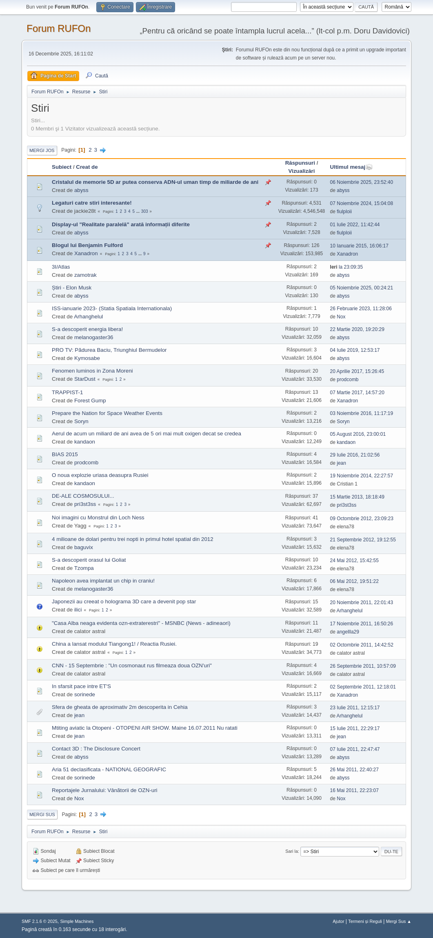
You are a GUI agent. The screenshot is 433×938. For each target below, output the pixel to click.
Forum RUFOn (59, 28)
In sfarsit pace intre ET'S (81, 686)
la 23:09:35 (346, 267)
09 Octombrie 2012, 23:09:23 (361, 518)
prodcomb (347, 379)
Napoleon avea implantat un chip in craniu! (103, 581)
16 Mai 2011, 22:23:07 (354, 790)
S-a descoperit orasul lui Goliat (89, 560)
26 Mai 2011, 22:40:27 (354, 769)
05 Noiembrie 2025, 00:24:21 (361, 288)
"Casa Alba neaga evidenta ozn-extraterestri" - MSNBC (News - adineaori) (141, 623)
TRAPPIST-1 (67, 392)
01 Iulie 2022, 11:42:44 (355, 224)
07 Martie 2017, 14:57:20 (357, 392)
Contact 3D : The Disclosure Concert (96, 749)
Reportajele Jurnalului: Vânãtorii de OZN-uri (105, 790)
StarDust (84, 379)
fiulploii (344, 211)
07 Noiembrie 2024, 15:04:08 (361, 203)
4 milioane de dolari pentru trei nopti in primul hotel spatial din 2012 (132, 539)
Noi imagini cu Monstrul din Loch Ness (98, 517)
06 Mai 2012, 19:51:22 (354, 581)
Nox (341, 317)
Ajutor (338, 921)
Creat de (87, 167)
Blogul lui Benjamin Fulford (87, 245)
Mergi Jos (42, 150)
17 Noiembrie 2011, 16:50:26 (361, 624)
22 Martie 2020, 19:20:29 (357, 329)
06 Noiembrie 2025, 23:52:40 (361, 182)
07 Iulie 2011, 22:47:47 (355, 749)
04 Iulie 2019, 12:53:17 (355, 350)
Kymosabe (87, 358)
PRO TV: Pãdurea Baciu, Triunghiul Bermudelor (109, 350)
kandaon (84, 442)
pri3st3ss (85, 504)
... (138, 211)
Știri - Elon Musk (71, 288)
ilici (78, 610)
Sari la (291, 851)
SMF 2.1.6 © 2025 (40, 921)
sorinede (84, 694)
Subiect (61, 167)
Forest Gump (90, 400)
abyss (81, 190)
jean (341, 463)
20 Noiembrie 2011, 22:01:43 (361, 602)
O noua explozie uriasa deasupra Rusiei (100, 475)
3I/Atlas (61, 267)
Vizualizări (302, 171)
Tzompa (84, 568)
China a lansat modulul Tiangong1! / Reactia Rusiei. (114, 644)
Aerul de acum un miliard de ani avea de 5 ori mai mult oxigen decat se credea (146, 433)
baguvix (83, 547)
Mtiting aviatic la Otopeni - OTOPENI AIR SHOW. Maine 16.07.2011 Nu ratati (145, 728)
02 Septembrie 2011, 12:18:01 (363, 687)
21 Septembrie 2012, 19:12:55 (363, 540)
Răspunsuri (300, 163)
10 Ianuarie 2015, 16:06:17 (359, 246)
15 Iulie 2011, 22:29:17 (355, 728)
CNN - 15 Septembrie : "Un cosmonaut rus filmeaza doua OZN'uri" (132, 665)
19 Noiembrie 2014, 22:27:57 (361, 476)
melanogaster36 (93, 337)
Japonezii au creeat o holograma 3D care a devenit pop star (124, 601)
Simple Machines (76, 921)
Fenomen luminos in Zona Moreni (92, 371)
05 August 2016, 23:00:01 (358, 434)
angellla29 (348, 632)
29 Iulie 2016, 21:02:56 (355, 455)
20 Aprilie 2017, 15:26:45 (357, 371)
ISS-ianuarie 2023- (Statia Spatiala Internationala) (112, 308)
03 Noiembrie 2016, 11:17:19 (361, 413)
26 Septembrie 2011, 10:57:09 (363, 666)
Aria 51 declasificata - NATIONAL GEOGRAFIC (109, 769)
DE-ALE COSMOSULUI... (83, 496)
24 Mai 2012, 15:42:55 (354, 560)
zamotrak (85, 275)
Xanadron (86, 253)
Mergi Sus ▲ (398, 921)
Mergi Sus (42, 814)
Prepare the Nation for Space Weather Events (107, 413)
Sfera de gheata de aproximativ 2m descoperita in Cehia (120, 707)
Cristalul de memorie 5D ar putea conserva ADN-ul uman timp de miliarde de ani (155, 182)
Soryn (81, 421)
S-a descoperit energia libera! (87, 329)
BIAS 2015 (65, 454)
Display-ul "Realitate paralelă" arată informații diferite (121, 224)
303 (144, 211)
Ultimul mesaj (351, 167)
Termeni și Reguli (365, 921)
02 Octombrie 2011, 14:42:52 (361, 645)
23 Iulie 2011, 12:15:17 (355, 708)
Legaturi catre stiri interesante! (92, 203)
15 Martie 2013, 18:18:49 (357, 497)
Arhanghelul (88, 316)
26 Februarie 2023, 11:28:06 (361, 308)
